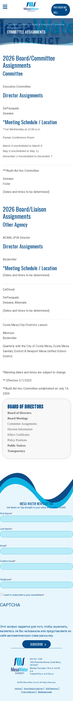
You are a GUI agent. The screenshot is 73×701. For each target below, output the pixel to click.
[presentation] (28, 617)
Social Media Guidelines (33, 689)
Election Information (20, 429)
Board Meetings (17, 418)
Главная (11, 24)
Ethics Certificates (18, 434)
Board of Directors (41, 24)
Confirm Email (7, 561)
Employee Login (45, 692)
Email (3, 546)
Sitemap (18, 689)
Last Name (5, 529)
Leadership (23, 24)
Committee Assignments (22, 423)
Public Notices (16, 445)
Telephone (5, 579)
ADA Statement (52, 689)
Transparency (16, 451)
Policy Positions (17, 440)
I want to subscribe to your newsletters (23, 595)
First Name (5, 513)
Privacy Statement (28, 692)
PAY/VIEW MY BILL (60, 9)
